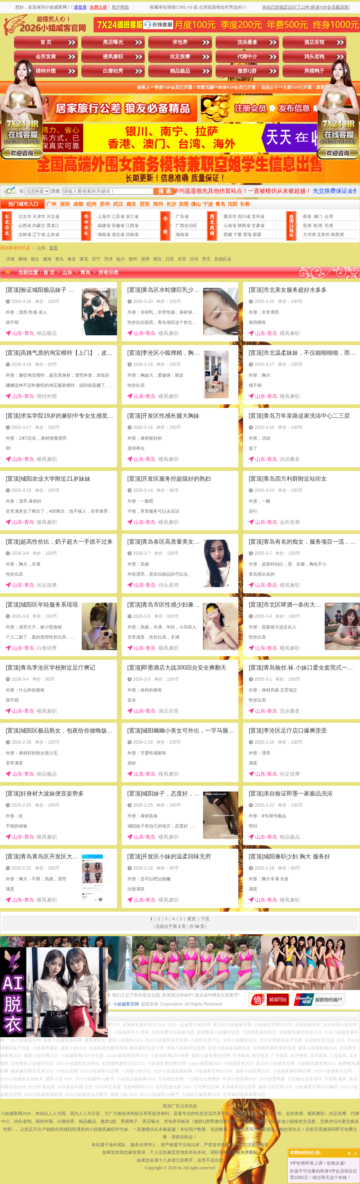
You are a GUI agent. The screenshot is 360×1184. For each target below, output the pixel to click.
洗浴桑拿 (247, 42)
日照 (169, 259)
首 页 (46, 42)
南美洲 (337, 234)
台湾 (328, 216)
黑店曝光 (113, 42)
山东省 (52, 234)
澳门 (318, 216)
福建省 (104, 225)
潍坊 (157, 259)
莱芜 (84, 259)
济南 (10, 259)
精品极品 (180, 71)
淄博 (145, 259)
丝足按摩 (180, 56)
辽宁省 (38, 234)
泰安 (71, 259)
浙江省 (132, 216)
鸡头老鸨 (314, 56)
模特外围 (46, 71)
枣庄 (206, 259)
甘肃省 (258, 225)
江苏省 (118, 216)
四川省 (244, 216)
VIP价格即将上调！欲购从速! (318, 1163)
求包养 (180, 42)
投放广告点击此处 (180, 1105)
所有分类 (108, 272)
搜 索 (164, 191)
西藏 (228, 234)
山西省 (24, 225)
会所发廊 (46, 56)
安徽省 (118, 225)
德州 (133, 259)
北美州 (323, 234)
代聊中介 (247, 56)
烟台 (35, 259)
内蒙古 (38, 225)
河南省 (132, 234)
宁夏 (237, 234)
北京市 (24, 216)
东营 (181, 259)
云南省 (230, 225)
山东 (41, 247)
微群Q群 (247, 71)
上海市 (104, 216)
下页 (205, 918)
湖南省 (104, 234)
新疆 (257, 234)
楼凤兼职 (113, 56)
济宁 (96, 259)
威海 (47, 259)
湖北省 (118, 234)
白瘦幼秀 (113, 71)
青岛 (59, 259)
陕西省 (244, 225)
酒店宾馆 (314, 42)
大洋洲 (309, 234)
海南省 (182, 234)
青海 (247, 234)
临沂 (120, 259)
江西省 (132, 225)
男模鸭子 (314, 71)
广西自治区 (186, 225)
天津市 (38, 216)
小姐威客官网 (126, 1004)
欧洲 (318, 225)
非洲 (328, 225)
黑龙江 (52, 225)
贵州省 (258, 216)
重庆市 (230, 216)
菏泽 (108, 259)
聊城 (22, 259)
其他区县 (222, 259)
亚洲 (307, 225)
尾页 (191, 918)
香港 (307, 216)
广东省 (182, 216)
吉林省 (24, 234)
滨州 (194, 259)
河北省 (52, 216)
